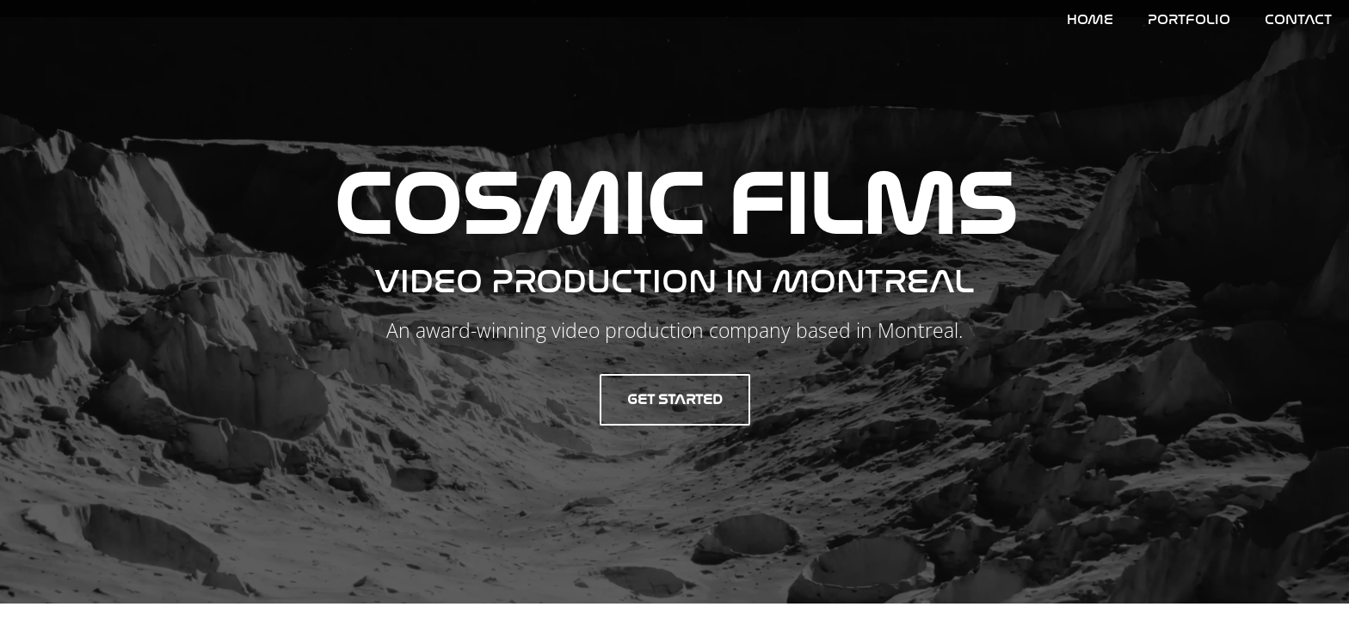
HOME (1090, 19)
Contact (1298, 19)
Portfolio (1189, 19)
